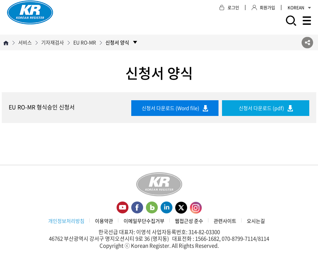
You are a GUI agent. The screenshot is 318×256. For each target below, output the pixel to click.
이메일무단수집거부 (144, 220)
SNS (307, 42)
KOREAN (299, 8)
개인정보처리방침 (66, 220)
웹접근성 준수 (189, 220)
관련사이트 (225, 220)
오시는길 (256, 220)
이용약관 (104, 220)
